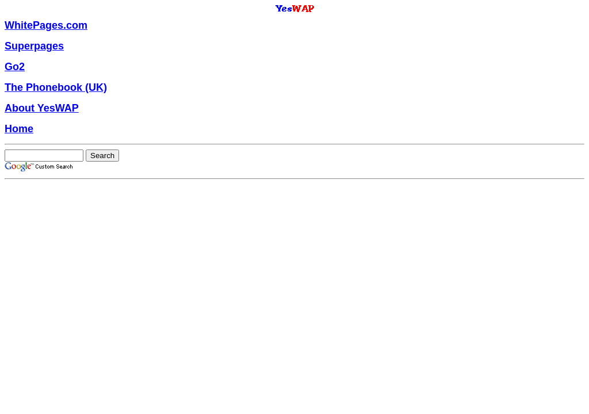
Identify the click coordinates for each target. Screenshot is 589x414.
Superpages (34, 46)
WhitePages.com (46, 25)
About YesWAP (42, 108)
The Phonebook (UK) (56, 87)
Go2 (15, 66)
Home (19, 129)
